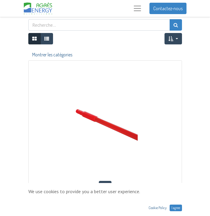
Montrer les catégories (52, 55)
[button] (173, 38)
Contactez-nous (168, 8)
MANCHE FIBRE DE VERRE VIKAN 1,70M (105, 198)
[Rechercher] (176, 25)
